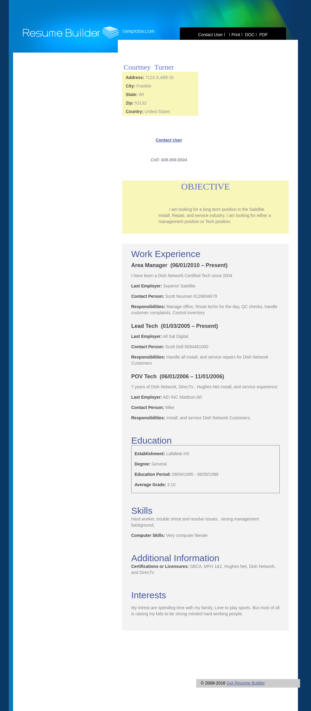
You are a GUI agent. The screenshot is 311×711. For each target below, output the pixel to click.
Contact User (210, 34)
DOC (250, 34)
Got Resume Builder (246, 683)
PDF (263, 34)
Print (235, 34)
